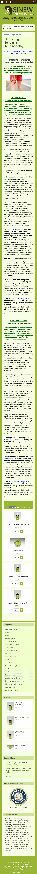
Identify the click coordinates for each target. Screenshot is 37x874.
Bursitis (7, 636)
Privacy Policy (19, 869)
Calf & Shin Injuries (11, 642)
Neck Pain (8, 669)
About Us (26, 862)
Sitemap (8, 776)
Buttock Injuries (10, 639)
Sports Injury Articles (27, 866)
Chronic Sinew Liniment (18, 577)
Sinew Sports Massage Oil (17, 524)
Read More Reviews (11, 850)
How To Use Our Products (11, 866)
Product (12, 507)
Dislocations (9, 648)
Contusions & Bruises (12, 645)
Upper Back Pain (10, 687)
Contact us (18, 862)
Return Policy (17, 868)
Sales (29, 507)
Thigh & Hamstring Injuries (16, 26)
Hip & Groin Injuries (11, 657)
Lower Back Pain (10, 663)
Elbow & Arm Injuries (11, 651)
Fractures (8, 654)
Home (4, 27)
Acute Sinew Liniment (17, 603)
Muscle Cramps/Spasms (13, 666)
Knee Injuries (9, 660)
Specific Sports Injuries (12, 678)
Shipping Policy (7, 868)
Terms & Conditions (28, 868)
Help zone (11, 862)
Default (24, 507)
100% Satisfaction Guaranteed (18, 864)
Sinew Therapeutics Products (15, 681)
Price (18, 507)
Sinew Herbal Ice (18, 551)
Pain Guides (9, 672)
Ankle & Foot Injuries (11, 629)
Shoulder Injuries (10, 675)
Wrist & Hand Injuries (12, 690)
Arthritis (7, 633)
